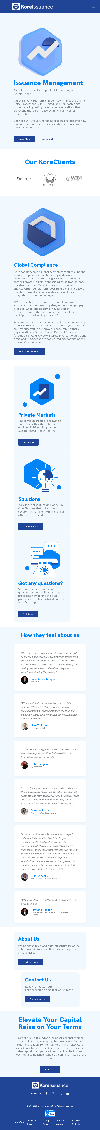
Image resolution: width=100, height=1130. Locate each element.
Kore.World (19, 1122)
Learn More (24, 138)
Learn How (28, 442)
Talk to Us (28, 614)
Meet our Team (30, 961)
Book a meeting (38, 999)
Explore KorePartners (29, 351)
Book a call (47, 138)
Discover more (30, 526)
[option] (26, 178)
